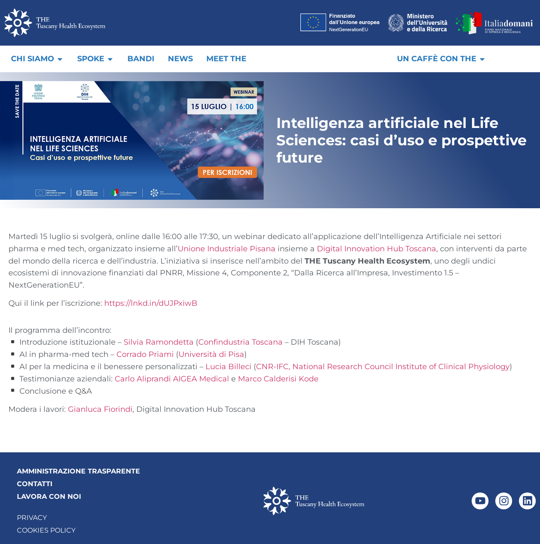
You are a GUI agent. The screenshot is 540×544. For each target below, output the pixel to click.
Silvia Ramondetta (159, 342)
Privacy (32, 518)
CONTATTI (34, 484)
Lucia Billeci (228, 366)
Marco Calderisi (267, 379)
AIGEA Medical (201, 379)
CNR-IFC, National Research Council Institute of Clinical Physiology (383, 366)
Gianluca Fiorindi (100, 409)
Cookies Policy (46, 530)
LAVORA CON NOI (49, 496)
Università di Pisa (211, 354)
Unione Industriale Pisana (226, 248)
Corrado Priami (145, 354)
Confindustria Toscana (240, 342)
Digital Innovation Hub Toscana (376, 248)
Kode (309, 379)
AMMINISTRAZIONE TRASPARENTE (78, 471)
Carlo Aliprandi (143, 379)
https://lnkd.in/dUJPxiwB (150, 303)
